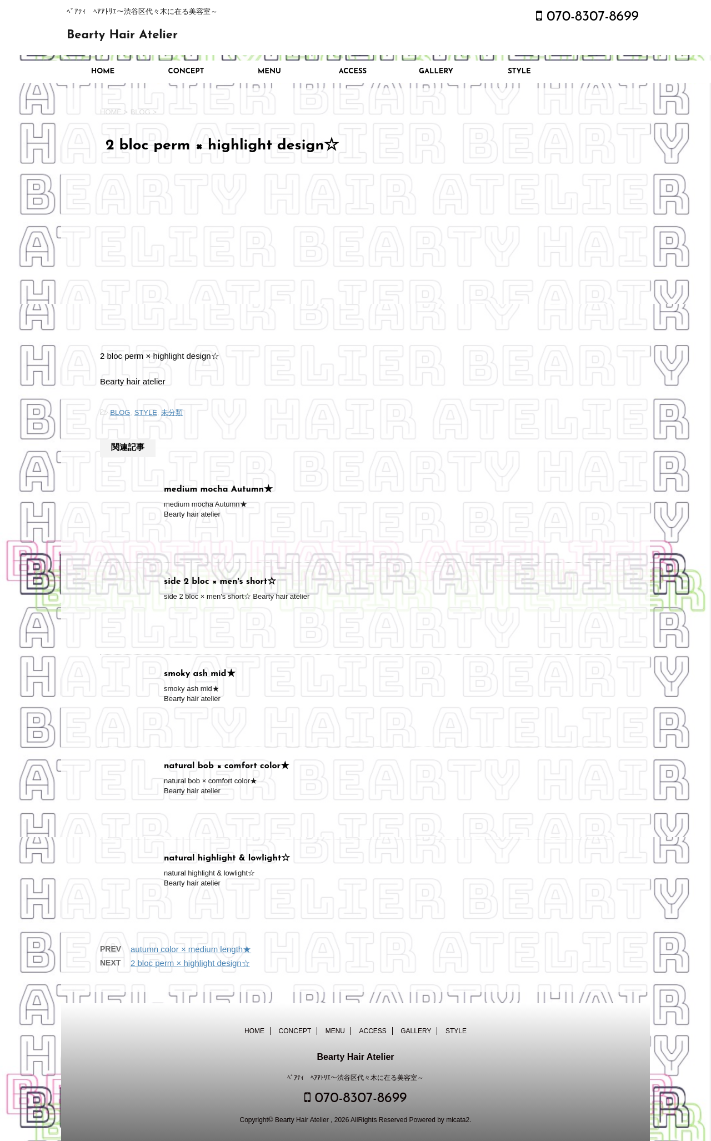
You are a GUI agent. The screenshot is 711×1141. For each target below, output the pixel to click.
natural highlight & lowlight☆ (227, 858)
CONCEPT (186, 71)
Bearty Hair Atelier (122, 35)
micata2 (457, 1120)
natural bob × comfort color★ (226, 766)
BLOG (120, 412)
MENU (269, 71)
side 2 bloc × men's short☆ (220, 581)
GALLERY (436, 71)
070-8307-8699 (587, 17)
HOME (103, 71)
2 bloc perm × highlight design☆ (190, 963)
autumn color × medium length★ (191, 949)
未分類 (172, 412)
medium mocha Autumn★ (218, 489)
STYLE (519, 71)
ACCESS (353, 71)
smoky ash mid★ (200, 673)
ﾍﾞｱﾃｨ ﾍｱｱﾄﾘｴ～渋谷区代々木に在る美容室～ (355, 1078)
